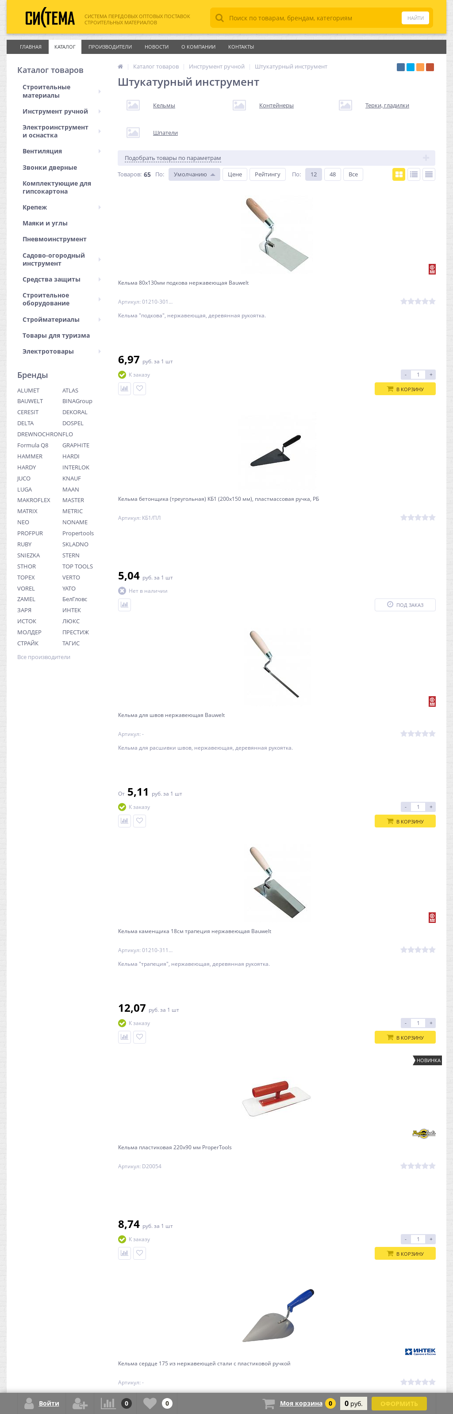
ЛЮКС (71, 621)
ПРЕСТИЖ (75, 632)
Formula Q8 (32, 445)
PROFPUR (30, 533)
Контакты (241, 46)
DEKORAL (75, 412)
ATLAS (70, 390)
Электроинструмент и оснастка (62, 131)
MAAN (70, 489)
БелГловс (74, 599)
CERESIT (27, 412)
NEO (23, 522)
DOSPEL (73, 423)
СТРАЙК (27, 643)
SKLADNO (75, 544)
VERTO (71, 577)
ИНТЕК (71, 610)
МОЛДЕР (29, 632)
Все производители (43, 657)
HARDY (26, 467)
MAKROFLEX (33, 500)
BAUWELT (30, 401)
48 (333, 174)
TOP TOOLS (77, 566)
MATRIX (27, 511)
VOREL (26, 588)
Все (353, 174)
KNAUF (71, 478)
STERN (71, 555)
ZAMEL (26, 599)
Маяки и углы (45, 223)
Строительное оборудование (62, 299)
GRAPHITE (75, 445)
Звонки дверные (50, 167)
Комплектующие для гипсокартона (57, 187)
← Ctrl (130, 1091)
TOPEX (26, 577)
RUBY (24, 544)
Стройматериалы (62, 319)
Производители (110, 46)
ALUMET (28, 390)
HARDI (71, 456)
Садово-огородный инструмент (62, 259)
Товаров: (130, 174)
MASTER (73, 500)
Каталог (65, 46)
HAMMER (29, 456)
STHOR (26, 566)
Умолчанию (190, 174)
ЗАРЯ (24, 610)
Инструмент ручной (62, 111)
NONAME (75, 522)
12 (314, 174)
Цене (235, 174)
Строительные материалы (62, 91)
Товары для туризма (56, 335)
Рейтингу (267, 174)
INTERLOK (75, 467)
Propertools (78, 533)
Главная (31, 46)
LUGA (24, 489)
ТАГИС (71, 643)
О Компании (198, 46)
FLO (67, 434)
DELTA (25, 423)
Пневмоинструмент (55, 239)
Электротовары (62, 351)
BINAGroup (77, 401)
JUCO (24, 478)
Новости (157, 46)
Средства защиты (62, 279)
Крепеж (62, 207)
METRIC (72, 511)
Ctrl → (249, 1091)
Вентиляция (62, 151)
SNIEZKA (28, 555)
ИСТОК (26, 621)
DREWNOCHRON (39, 434)
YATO (69, 588)
